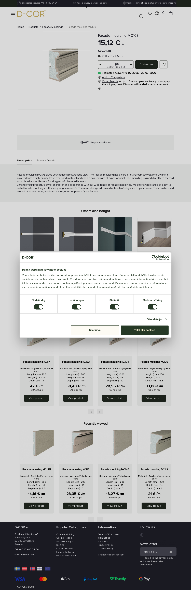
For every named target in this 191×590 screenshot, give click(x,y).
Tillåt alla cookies (144, 330)
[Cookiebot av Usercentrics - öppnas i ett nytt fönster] (154, 257)
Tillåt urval (95, 330)
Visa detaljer (154, 319)
